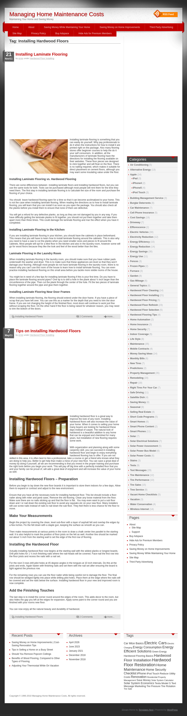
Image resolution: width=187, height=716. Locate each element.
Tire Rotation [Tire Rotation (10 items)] (168, 686)
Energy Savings (139, 251)
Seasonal (135, 407)
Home (15, 27)
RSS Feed (168, 14)
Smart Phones (138, 431)
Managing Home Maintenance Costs (56, 14)
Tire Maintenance (139, 475)
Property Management (142, 373)
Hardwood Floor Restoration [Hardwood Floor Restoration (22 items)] (147, 662)
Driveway (135, 222)
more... (110, 316)
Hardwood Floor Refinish (144, 305)
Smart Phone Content (142, 426)
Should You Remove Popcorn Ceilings (31, 654)
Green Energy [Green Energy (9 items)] (159, 651)
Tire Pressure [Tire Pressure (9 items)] (153, 686)
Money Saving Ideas (141, 353)
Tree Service (137, 489)
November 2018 (77, 659)
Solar (133, 436)
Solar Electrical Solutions (144, 441)
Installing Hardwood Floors (29, 316)
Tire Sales (135, 484)
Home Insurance (139, 324)
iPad (135, 178)
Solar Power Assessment (144, 446)
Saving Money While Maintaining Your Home (67, 27)
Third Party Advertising (161, 27)
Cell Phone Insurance (142, 212)
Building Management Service (146, 198)
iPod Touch (139, 192)
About (31, 27)
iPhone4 (137, 183)
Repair (133, 382)
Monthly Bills (137, 358)
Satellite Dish (137, 397)
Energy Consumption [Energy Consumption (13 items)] (147, 647)
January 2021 (76, 651)
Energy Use (136, 256)
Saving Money (138, 402)
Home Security (138, 329)
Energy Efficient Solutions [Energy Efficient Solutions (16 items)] (148, 649)
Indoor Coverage (139, 334)
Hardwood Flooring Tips (143, 314)
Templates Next (146, 710)
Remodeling (137, 378)
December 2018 (77, 655)
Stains (133, 460)
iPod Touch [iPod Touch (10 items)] (153, 673)
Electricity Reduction (141, 237)
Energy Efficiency (140, 241)
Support (136, 532)
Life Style (135, 339)
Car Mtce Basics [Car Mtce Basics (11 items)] (134, 643)
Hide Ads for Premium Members (95, 33)
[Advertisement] (36, 98)
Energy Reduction (140, 246)
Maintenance (137, 344)
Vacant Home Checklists (143, 494)
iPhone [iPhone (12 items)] (141, 673)
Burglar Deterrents (140, 203)
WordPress (172, 710)
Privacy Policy (38, 33)
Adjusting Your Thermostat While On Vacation (35, 665)
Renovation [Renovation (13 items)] (138, 676)
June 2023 (74, 646)
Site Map (17, 33)
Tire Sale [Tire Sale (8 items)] (128, 689)
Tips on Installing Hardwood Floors (48, 331)
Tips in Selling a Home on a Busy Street (32, 649)
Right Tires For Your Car (143, 387)
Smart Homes (137, 421)
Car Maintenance (139, 207)
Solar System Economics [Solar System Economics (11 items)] (139, 683)
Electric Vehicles (139, 232)
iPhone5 (137, 187)
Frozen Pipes (137, 266)
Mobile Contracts (139, 348)
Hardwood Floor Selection (144, 310)
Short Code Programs (142, 416)
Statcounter (6, 714)
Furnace (134, 271)
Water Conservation (141, 504)
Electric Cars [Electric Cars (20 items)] (155, 643)
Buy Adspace (62, 33)
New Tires (135, 363)
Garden (134, 276)
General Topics (138, 285)
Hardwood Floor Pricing (143, 300)
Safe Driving (137, 392)
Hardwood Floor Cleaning (144, 290)
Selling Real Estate (140, 412)
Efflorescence (138, 227)
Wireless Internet (139, 509)
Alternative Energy (140, 169)
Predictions (136, 368)
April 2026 (74, 642)
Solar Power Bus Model (143, 450)
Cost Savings (137, 217)
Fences (134, 261)
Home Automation (140, 319)
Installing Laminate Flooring (42, 54)
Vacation (135, 499)
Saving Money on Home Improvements (120, 27)
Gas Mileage (137, 280)
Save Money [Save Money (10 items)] (144, 680)
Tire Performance (139, 480)
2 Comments (86, 316)
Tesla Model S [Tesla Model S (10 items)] (163, 683)
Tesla (133, 465)
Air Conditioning (139, 164)
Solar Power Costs (140, 455)
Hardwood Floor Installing (42, 58)
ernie (21, 58)
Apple (133, 174)
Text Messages (138, 470)
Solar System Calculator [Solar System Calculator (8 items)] (162, 680)
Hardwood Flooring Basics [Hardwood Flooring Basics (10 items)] (138, 655)
